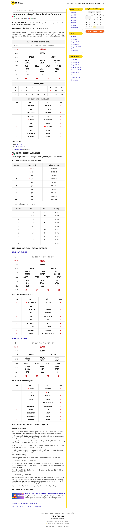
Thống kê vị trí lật (75, 42)
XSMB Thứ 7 (73, 25)
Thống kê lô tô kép (75, 65)
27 (86, 27)
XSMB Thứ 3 (73, 15)
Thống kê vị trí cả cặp (75, 44)
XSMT (75, 3)
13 (86, 22)
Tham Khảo (57, 513)
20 (86, 24)
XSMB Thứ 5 (73, 20)
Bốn (92, 15)
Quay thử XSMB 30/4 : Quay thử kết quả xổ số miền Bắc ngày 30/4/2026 (45, 493)
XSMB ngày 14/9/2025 (19, 252)
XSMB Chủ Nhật (74, 27)
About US (54, 526)
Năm (95, 15)
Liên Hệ (60, 526)
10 (97, 19)
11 (100, 19)
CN (103, 15)
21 (89, 24)
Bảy (100, 15)
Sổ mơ (102, 3)
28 (89, 27)
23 (94, 24)
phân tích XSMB (19, 147)
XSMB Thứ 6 (74, 22)
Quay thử (97, 3)
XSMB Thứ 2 (20, 144)
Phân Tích (85, 3)
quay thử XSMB (18, 149)
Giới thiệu (48, 526)
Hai (87, 15)
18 (100, 22)
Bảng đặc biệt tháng (75, 77)
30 (94, 27)
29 (91, 27)
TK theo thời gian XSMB (76, 67)
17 (97, 22)
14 (89, 22)
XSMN (79, 3)
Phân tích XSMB (74, 36)
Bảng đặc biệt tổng (75, 80)
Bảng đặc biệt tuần (75, 72)
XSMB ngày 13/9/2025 (19, 338)
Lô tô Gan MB (74, 60)
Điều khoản (66, 526)
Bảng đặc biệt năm (75, 75)
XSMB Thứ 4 (74, 17)
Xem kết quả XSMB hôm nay (95, 31)
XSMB (71, 3)
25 (100, 24)
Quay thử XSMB (74, 51)
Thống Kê (91, 3)
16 (94, 22)
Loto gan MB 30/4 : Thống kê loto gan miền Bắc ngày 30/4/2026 (27, 506)
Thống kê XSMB (74, 39)
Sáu (98, 15)
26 (102, 24)
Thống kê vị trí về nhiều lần (76, 47)
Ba (89, 15)
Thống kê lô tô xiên (75, 62)
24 (97, 24)
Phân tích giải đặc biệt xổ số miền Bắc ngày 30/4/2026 (24, 503)
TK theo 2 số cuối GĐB (76, 70)
